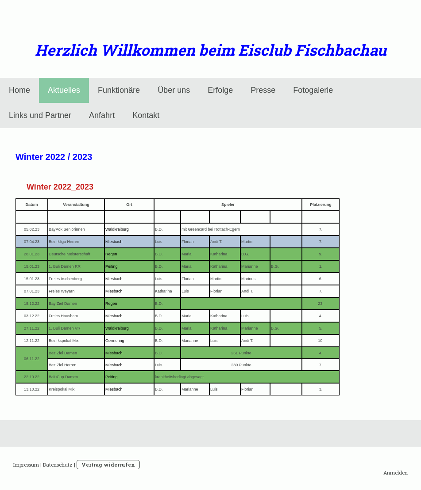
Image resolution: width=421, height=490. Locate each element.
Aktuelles (64, 90)
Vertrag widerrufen (108, 464)
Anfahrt (102, 115)
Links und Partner (40, 115)
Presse (263, 90)
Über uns (174, 90)
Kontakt (145, 115)
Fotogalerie (313, 90)
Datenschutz (58, 464)
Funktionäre (119, 90)
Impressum (26, 464)
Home (19, 90)
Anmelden (395, 472)
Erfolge (220, 90)
